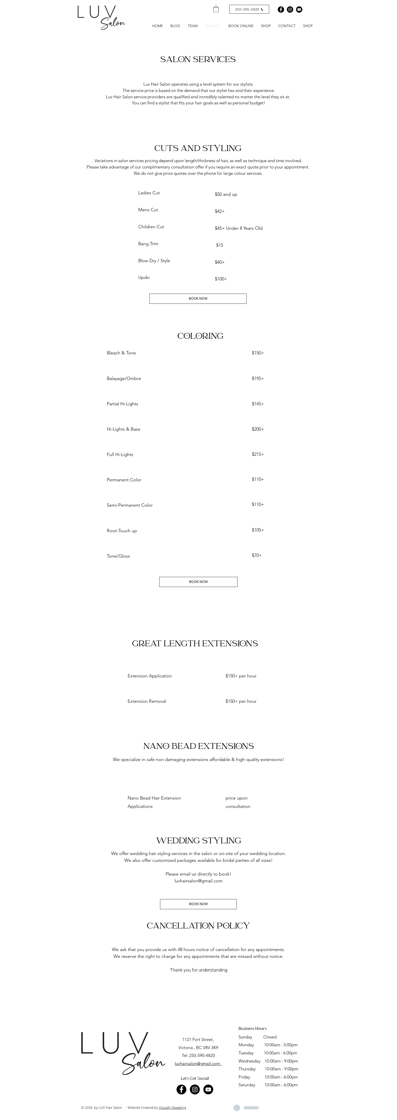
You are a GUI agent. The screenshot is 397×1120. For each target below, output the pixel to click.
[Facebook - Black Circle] (281, 9)
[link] (216, 9)
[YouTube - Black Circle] (208, 1089)
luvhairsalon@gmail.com (198, 881)
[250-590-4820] (249, 9)
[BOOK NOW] (198, 299)
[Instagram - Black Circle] (290, 9)
